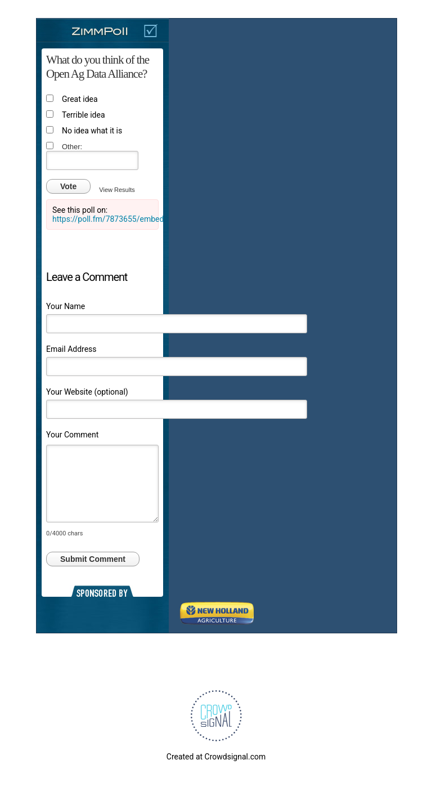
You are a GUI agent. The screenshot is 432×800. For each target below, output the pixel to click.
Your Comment (72, 434)
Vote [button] (68, 186)
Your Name (65, 306)
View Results (116, 189)
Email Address (71, 349)
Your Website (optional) (87, 391)
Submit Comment (92, 559)
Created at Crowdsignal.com (216, 756)
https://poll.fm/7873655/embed (108, 219)
